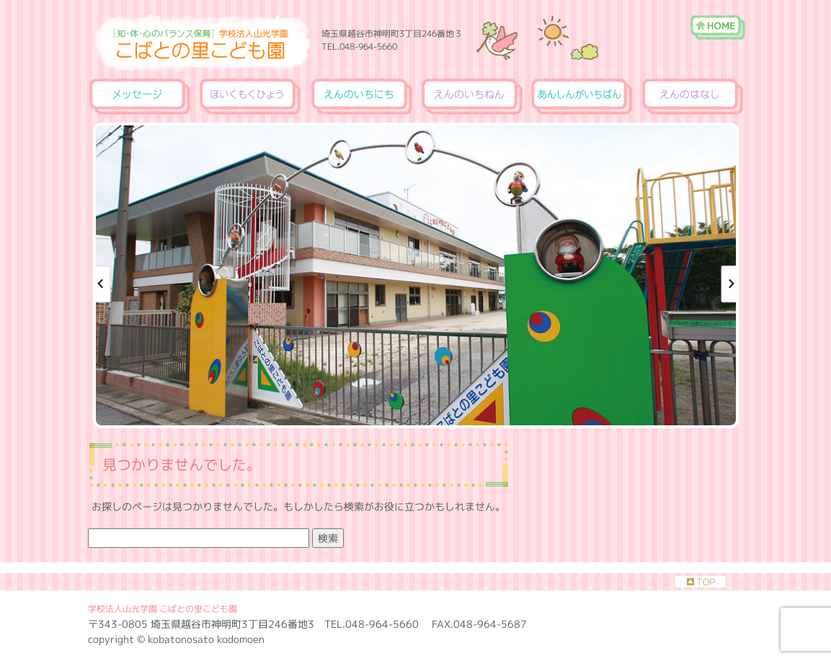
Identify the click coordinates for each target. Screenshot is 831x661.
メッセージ (140, 97)
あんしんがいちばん (581, 97)
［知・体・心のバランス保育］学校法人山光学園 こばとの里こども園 (526, 32)
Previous (105, 284)
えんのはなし (692, 97)
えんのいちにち (361, 97)
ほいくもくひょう (250, 97)
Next (727, 284)
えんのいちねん (471, 97)
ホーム (717, 20)
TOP (700, 581)
